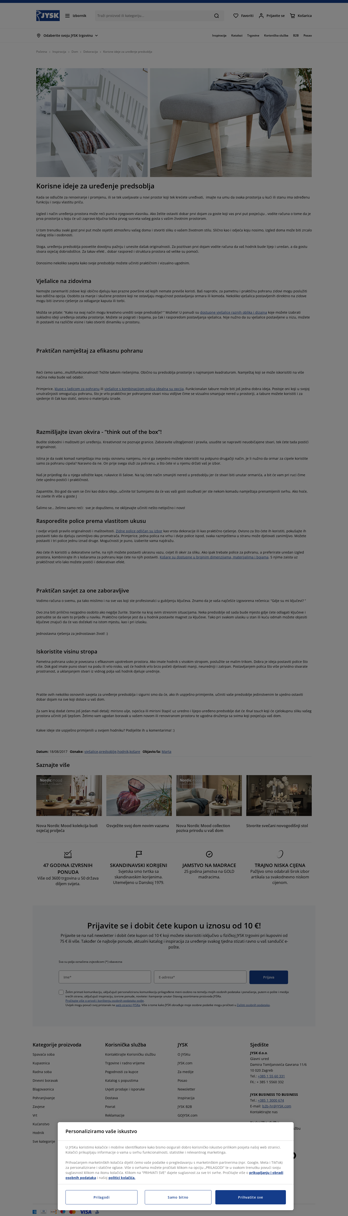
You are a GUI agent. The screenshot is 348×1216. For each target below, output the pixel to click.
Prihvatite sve (250, 1197)
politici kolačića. (122, 1177)
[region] (176, 1166)
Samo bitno (178, 1197)
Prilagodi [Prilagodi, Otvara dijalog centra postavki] (102, 1197)
